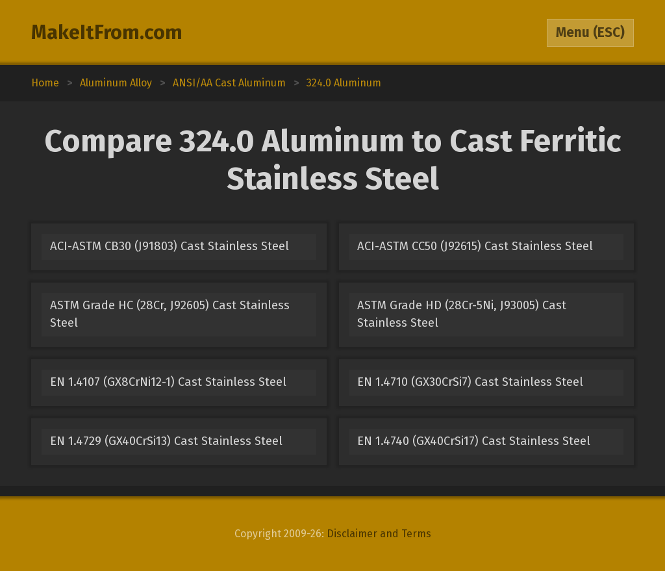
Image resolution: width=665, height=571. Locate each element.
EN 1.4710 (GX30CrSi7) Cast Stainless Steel (470, 382)
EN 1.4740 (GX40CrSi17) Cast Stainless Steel (473, 441)
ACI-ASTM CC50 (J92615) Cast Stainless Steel (475, 246)
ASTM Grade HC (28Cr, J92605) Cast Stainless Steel (170, 314)
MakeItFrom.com (106, 32)
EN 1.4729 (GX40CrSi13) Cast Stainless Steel (166, 441)
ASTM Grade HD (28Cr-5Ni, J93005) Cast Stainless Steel (461, 314)
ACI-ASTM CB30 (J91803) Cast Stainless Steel (169, 246)
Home (45, 83)
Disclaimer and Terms (379, 533)
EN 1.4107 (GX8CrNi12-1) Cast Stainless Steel (168, 382)
